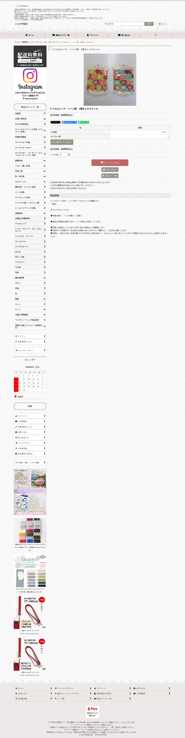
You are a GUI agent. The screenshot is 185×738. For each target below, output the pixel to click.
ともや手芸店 (21, 24)
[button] (155, 35)
